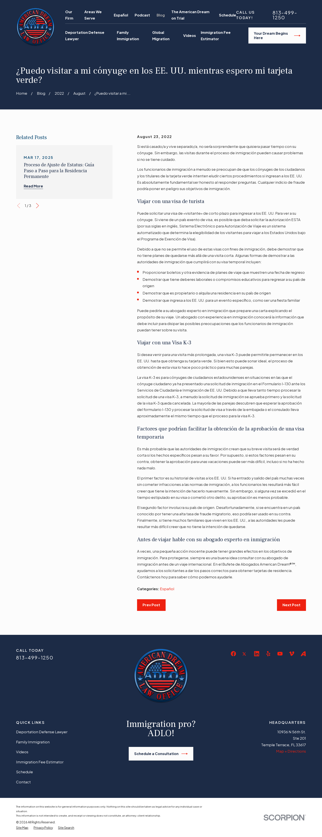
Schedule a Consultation (161, 754)
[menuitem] (22, 827)
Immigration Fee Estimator (39, 762)
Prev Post (151, 605)
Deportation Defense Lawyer (41, 732)
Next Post (291, 605)
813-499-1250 (285, 15)
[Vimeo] (291, 653)
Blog (161, 15)
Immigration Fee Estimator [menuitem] (216, 35)
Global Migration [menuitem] (161, 35)
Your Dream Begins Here (277, 35)
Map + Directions (291, 751)
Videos (22, 752)
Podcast (142, 15)
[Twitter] (245, 657)
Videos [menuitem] (189, 35)
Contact (23, 782)
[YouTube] (279, 653)
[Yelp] (268, 653)
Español (121, 15)
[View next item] (37, 205)
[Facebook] (233, 653)
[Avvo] (303, 653)
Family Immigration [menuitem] (128, 35)
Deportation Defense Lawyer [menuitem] (84, 35)
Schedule (227, 15)
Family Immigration (33, 742)
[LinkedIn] (256, 653)
